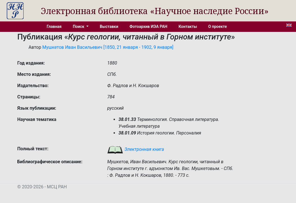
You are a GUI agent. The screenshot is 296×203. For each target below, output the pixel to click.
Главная (54, 26)
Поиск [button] (79, 26)
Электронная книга (135, 149)
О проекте (217, 26)
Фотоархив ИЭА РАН (149, 26)
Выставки (109, 26)
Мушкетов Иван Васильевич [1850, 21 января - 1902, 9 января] (107, 47)
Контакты (187, 26)
